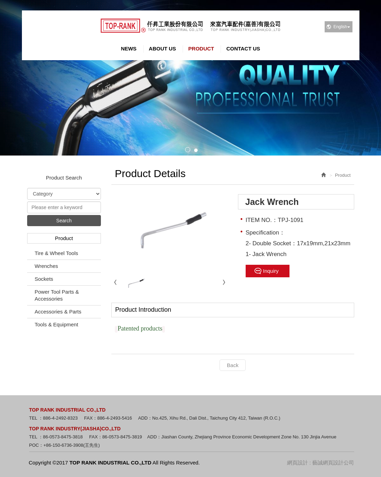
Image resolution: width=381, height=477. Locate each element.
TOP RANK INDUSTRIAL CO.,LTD (190, 25)
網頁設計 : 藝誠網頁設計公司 (320, 463)
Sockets (44, 279)
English (341, 26)
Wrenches (46, 266)
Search (64, 220)
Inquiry (271, 271)
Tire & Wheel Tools (56, 253)
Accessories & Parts (58, 312)
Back (232, 365)
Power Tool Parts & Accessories (57, 295)
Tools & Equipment (56, 324)
